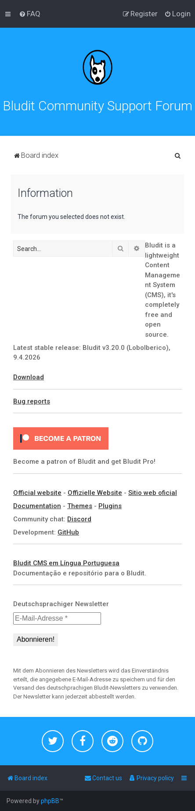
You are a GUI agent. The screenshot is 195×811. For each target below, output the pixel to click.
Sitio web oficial (152, 493)
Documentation (37, 506)
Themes (79, 506)
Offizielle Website (95, 493)
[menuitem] (29, 13)
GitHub (68, 532)
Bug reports (31, 401)
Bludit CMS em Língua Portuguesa (66, 563)
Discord (79, 519)
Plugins (110, 506)
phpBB (50, 800)
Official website (37, 493)
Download (28, 377)
